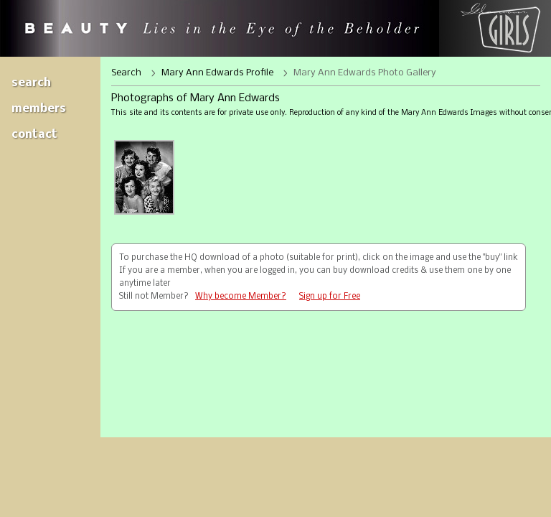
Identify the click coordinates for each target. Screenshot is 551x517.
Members (38, 109)
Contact (34, 135)
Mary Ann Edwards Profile (217, 73)
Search (31, 83)
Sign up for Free (329, 296)
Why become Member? (240, 296)
